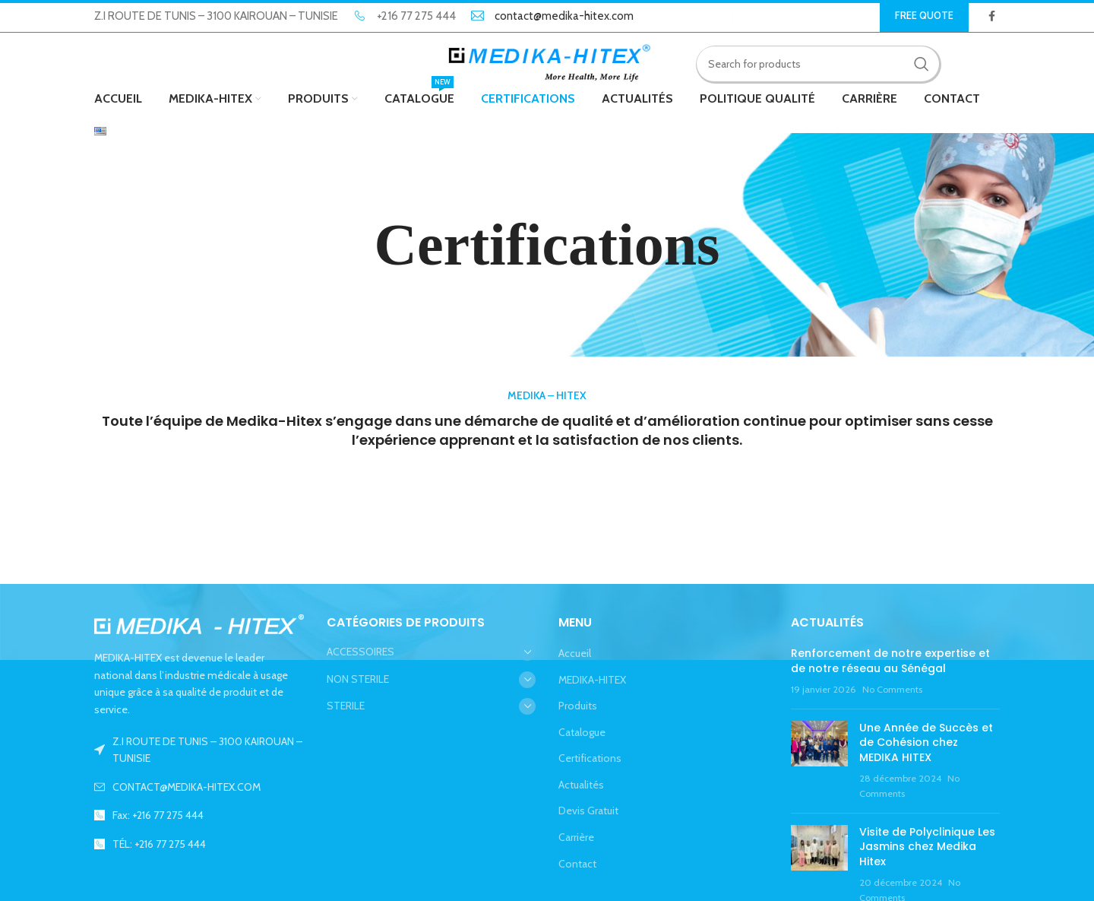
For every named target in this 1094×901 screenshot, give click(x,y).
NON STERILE (358, 680)
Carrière (576, 838)
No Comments (892, 690)
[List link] (199, 788)
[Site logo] (547, 63)
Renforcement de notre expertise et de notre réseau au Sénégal (890, 662)
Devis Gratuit (588, 812)
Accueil (574, 654)
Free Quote (924, 15)
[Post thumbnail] (819, 762)
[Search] (818, 64)
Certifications (589, 759)
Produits (577, 707)
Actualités (581, 786)
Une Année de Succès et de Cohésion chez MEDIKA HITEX (926, 744)
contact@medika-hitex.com (564, 16)
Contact (577, 865)
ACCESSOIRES (360, 653)
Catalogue (581, 734)
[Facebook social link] (992, 16)
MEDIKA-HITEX (592, 680)
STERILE (346, 707)
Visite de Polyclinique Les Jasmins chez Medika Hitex (927, 848)
